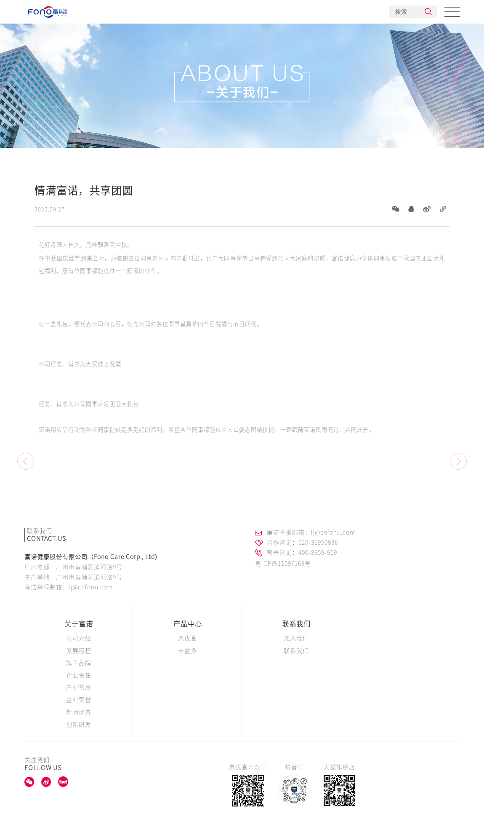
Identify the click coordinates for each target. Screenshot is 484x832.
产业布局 (78, 687)
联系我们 (296, 624)
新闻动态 (78, 712)
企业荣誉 (78, 700)
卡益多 (187, 651)
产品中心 (187, 624)
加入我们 (296, 638)
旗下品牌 (78, 663)
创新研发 (78, 725)
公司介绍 (78, 638)
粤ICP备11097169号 (283, 564)
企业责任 (78, 675)
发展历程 (78, 651)
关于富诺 (78, 624)
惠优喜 (187, 638)
